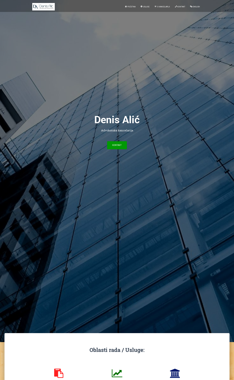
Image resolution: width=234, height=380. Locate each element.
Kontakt (117, 145)
